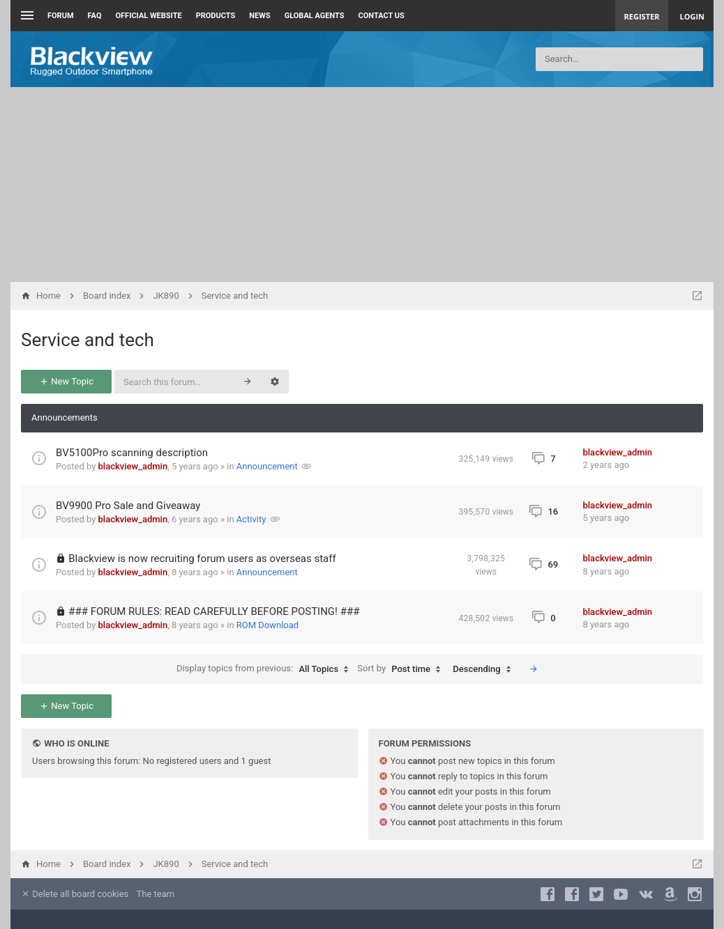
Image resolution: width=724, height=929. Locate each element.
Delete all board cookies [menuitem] (74, 894)
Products (216, 15)
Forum (60, 15)
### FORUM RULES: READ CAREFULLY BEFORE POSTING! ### (213, 611)
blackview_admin (133, 466)
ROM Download (267, 625)
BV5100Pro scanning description (132, 452)
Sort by (402, 669)
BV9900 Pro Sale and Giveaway (128, 505)
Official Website (149, 15)
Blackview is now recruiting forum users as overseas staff (201, 558)
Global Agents (315, 15)
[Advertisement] (362, 184)
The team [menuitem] (156, 894)
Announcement (267, 466)
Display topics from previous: (265, 669)
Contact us (382, 15)
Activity (251, 519)
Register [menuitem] (642, 16)
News (259, 15)
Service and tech (87, 339)
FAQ (95, 15)
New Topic (66, 381)
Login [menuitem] (691, 16)
